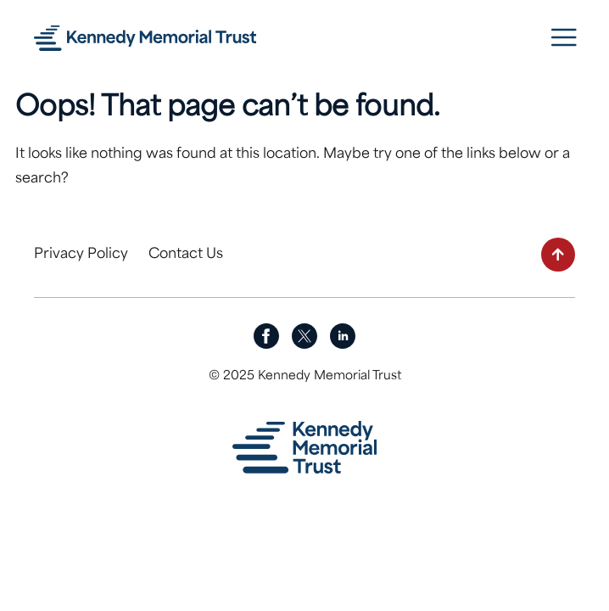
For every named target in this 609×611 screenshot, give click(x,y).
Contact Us (185, 254)
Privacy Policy (81, 254)
